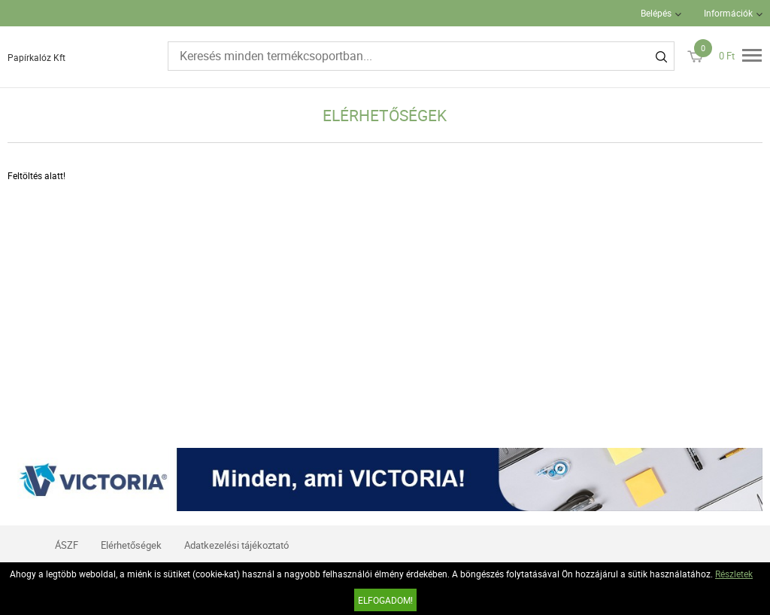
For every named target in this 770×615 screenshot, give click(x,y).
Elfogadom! (385, 600)
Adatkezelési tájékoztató (236, 545)
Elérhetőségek (131, 545)
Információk (728, 13)
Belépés (656, 13)
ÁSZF (66, 545)
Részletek (734, 574)
